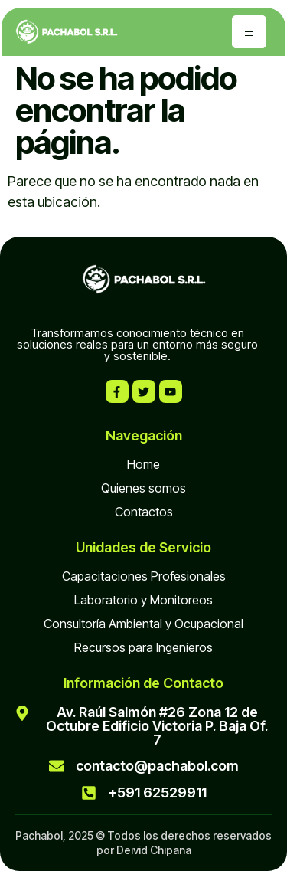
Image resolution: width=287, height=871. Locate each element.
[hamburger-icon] (249, 31)
